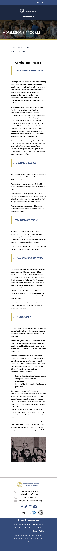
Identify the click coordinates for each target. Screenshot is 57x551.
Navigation (28, 16)
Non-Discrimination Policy (34, 528)
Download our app (32, 520)
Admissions (23, 47)
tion (26, 87)
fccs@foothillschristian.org (30, 501)
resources (38, 427)
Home (13, 47)
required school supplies (20, 424)
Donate (21, 520)
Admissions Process (20, 51)
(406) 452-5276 (30, 497)
